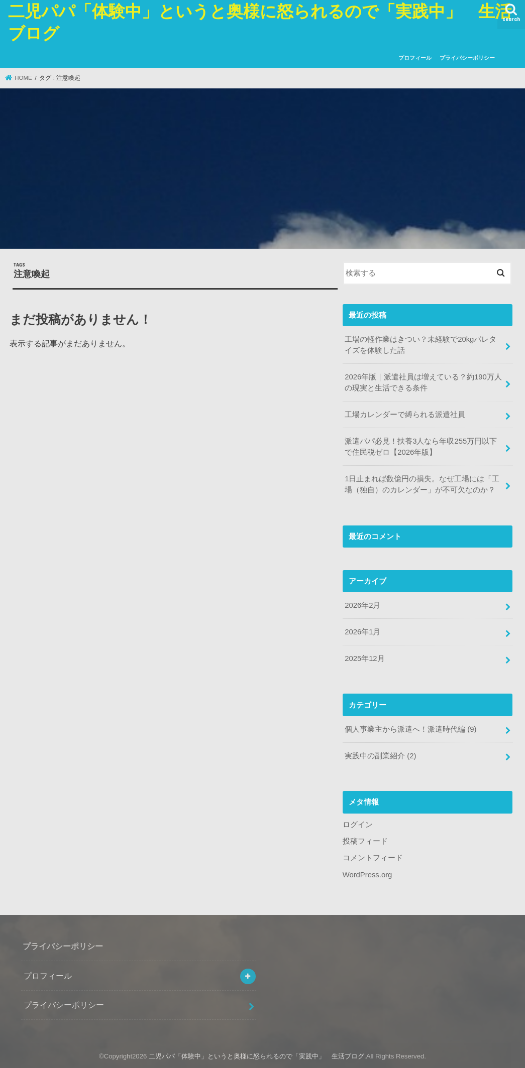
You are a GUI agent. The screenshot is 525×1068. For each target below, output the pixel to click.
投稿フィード (365, 841)
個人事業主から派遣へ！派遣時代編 (410, 729)
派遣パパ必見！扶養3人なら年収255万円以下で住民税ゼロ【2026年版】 (421, 446)
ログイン (358, 825)
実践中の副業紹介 (380, 756)
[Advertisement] (262, 170)
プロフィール (415, 58)
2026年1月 (362, 632)
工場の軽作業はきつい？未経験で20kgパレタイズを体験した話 (420, 344)
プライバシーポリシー (467, 58)
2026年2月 (362, 605)
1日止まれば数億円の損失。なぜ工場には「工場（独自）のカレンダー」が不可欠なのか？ (422, 484)
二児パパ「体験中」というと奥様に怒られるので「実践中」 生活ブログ (256, 1056)
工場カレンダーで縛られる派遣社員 (405, 415)
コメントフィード (373, 858)
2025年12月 (364, 658)
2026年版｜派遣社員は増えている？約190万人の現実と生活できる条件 (423, 382)
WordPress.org (367, 875)
